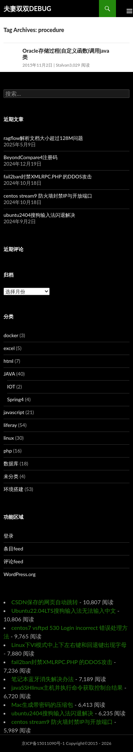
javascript (14, 412)
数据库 (11, 463)
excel (9, 348)
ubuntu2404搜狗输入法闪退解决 (39, 215)
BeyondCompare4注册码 (30, 157)
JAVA (9, 374)
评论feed (13, 561)
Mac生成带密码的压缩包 (42, 704)
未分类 (11, 476)
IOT (11, 386)
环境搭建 (13, 489)
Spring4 (15, 399)
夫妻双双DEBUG (27, 8)
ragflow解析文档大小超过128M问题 (43, 138)
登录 (8, 536)
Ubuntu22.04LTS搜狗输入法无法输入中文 (63, 610)
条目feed (13, 548)
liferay (10, 425)
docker (11, 335)
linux (9, 438)
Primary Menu (124, 8)
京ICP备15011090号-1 (43, 743)
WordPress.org (19, 574)
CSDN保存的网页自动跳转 (44, 602)
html (8, 361)
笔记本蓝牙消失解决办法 (42, 678)
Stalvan (62, 65)
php (8, 451)
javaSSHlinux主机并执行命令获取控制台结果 (67, 687)
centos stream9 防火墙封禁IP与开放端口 (48, 196)
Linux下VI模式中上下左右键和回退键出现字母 (69, 644)
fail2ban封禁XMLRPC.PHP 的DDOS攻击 (48, 176)
